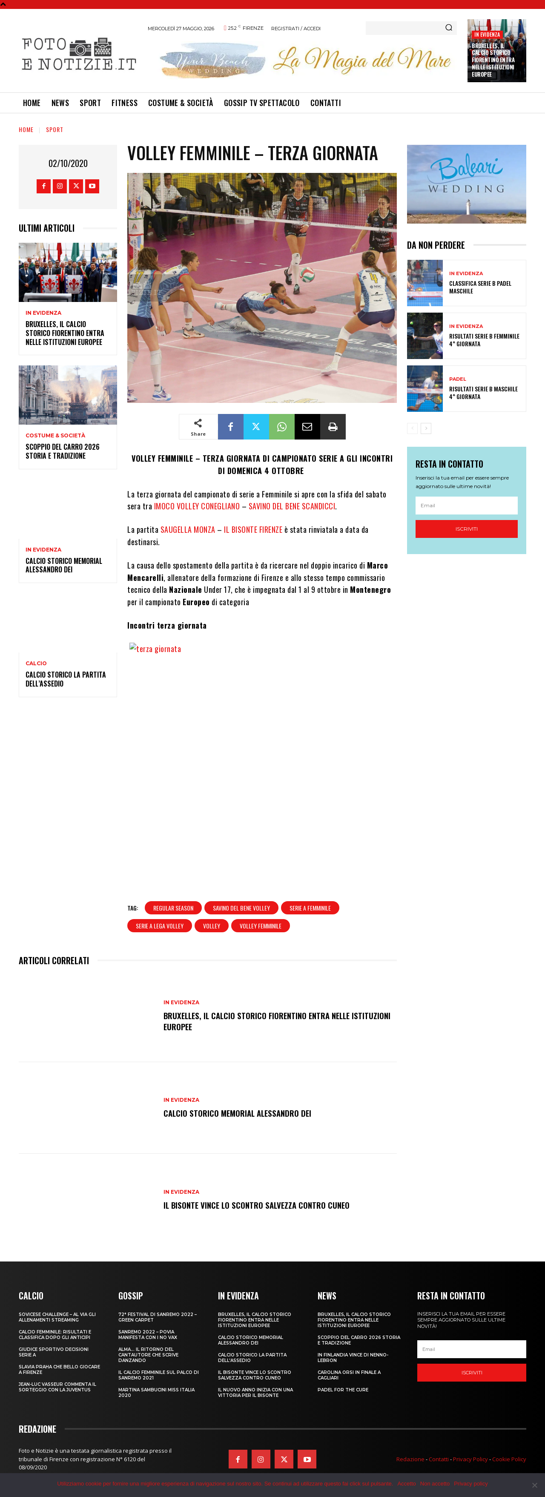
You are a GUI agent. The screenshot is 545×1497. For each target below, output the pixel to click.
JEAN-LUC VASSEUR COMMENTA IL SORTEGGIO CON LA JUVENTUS (57, 1387)
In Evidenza (487, 34)
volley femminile (260, 925)
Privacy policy (471, 1483)
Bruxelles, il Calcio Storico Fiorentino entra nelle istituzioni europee (493, 60)
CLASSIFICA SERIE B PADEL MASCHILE (480, 287)
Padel (457, 379)
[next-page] (426, 428)
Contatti (439, 1459)
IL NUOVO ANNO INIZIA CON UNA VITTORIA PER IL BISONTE (255, 1392)
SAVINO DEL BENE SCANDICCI (292, 505)
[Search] (449, 28)
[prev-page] (412, 428)
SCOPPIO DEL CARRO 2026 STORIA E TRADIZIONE (63, 451)
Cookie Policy (509, 1459)
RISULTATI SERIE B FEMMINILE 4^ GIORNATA (484, 339)
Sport (54, 129)
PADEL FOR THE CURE (343, 1390)
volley (211, 925)
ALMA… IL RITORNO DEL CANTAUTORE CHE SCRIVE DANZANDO (148, 1355)
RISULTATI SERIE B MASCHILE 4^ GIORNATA (483, 392)
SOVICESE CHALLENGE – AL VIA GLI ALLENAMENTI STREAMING (57, 1317)
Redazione (410, 1459)
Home (26, 129)
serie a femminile (310, 907)
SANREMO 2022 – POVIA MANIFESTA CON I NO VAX (147, 1334)
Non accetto (435, 1483)
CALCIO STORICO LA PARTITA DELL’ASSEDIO (66, 679)
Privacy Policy (470, 1459)
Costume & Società (55, 435)
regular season (173, 907)
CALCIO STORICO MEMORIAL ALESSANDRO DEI (64, 565)
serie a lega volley (160, 925)
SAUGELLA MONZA (188, 529)
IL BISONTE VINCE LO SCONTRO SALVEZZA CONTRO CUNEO (260, 1204)
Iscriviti (467, 529)
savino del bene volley (241, 907)
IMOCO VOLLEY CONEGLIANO (196, 505)
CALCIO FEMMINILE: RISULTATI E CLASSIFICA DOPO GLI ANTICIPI (55, 1334)
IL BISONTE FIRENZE (252, 529)
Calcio (36, 663)
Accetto (406, 1483)
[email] (467, 505)
